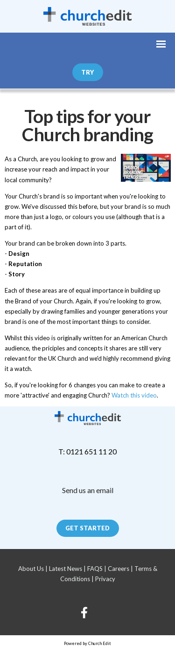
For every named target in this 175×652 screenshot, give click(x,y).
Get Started (87, 528)
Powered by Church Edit (87, 643)
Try (87, 72)
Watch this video (134, 395)
